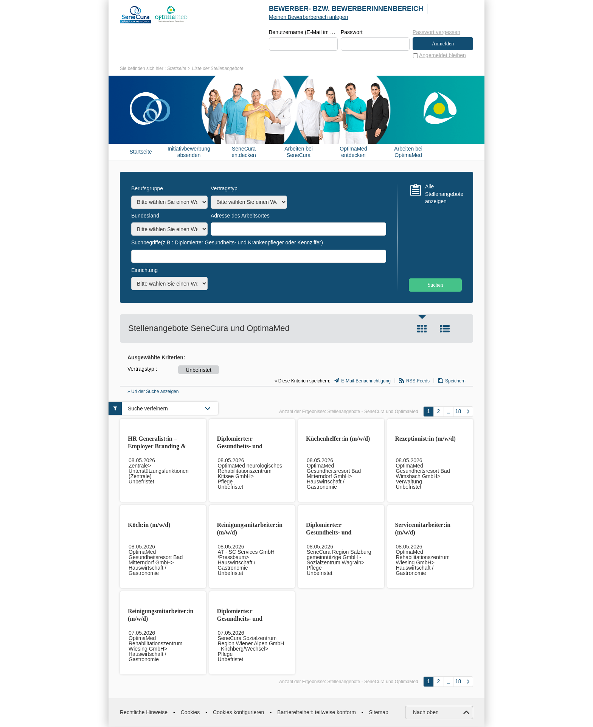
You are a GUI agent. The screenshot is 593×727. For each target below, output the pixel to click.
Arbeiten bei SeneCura (298, 152)
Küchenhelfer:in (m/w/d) (338, 439)
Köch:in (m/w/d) (149, 525)
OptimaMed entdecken (353, 152)
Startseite (176, 68)
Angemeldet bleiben (442, 56)
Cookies (190, 713)
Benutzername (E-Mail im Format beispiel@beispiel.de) (303, 33)
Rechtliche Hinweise (144, 713)
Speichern (455, 381)
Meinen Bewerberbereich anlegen (308, 17)
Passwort (352, 33)
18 (458, 412)
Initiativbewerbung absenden (189, 152)
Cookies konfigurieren (238, 713)
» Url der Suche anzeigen (153, 392)
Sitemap (378, 713)
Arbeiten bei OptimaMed (408, 152)
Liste (444, 329)
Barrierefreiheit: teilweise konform (316, 713)
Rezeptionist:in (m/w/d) (425, 439)
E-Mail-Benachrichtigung (366, 381)
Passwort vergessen (436, 32)
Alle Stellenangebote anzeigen (443, 194)
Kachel (422, 329)
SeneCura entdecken (243, 152)
